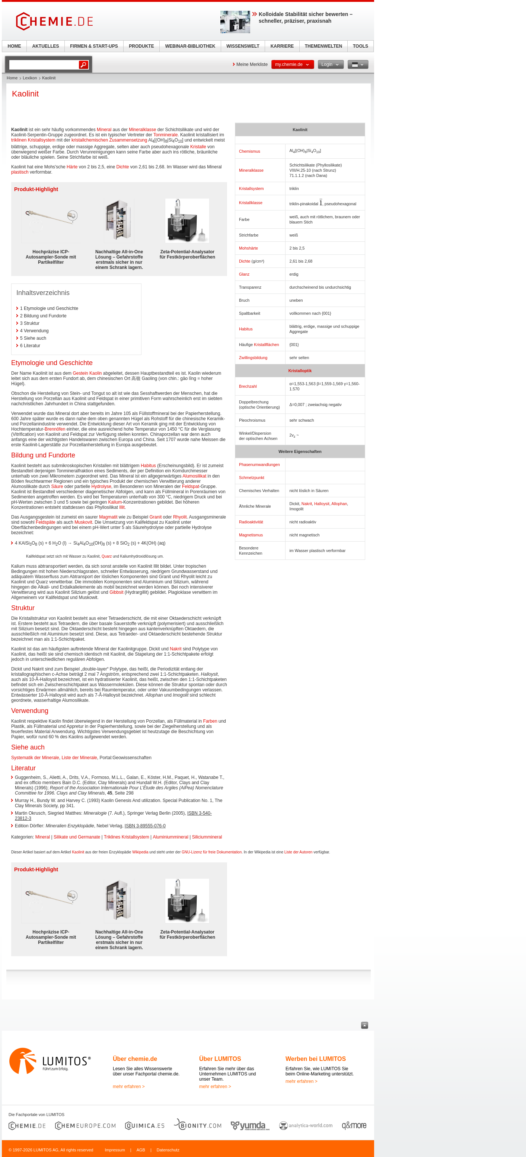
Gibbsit (116, 592)
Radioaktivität (251, 522)
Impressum (115, 1150)
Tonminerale (165, 134)
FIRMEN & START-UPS (94, 46)
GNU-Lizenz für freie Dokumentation (212, 852)
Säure (57, 486)
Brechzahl (248, 386)
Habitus (246, 329)
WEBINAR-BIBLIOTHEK (190, 46)
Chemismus (249, 151)
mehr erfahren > (129, 1086)
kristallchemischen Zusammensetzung (109, 140)
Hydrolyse (101, 486)
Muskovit (83, 522)
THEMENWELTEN (323, 46)
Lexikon (30, 78)
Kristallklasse (250, 202)
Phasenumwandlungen (259, 464)
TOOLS (360, 46)
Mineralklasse (251, 170)
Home (12, 78)
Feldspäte (45, 522)
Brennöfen (55, 429)
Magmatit (108, 517)
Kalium (115, 502)
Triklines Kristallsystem (126, 837)
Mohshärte (248, 248)
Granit (156, 517)
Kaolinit (78, 852)
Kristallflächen (266, 344)
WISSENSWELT (242, 46)
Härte (72, 166)
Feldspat (190, 486)
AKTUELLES (45, 46)
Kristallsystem (251, 188)
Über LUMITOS (220, 1059)
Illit (122, 507)
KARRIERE (282, 46)
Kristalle (198, 146)
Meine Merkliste (252, 64)
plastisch (20, 172)
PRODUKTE (141, 46)
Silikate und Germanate (77, 837)
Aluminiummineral (170, 837)
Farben (210, 721)
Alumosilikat (194, 476)
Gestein (80, 373)
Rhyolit (180, 517)
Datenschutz (168, 1150)
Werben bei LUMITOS (316, 1059)
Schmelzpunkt (251, 477)
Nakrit (307, 503)
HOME (14, 46)
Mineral (104, 129)
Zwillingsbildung (253, 357)
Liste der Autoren (298, 852)
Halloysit (321, 503)
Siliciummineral (207, 837)
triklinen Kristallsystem (33, 140)
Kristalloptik (300, 370)
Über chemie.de (135, 1059)
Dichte (245, 261)
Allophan (339, 503)
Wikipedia (140, 852)
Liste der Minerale (79, 757)
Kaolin (95, 373)
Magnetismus (251, 535)
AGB (141, 1150)
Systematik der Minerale (35, 757)
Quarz (107, 556)
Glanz (244, 274)
